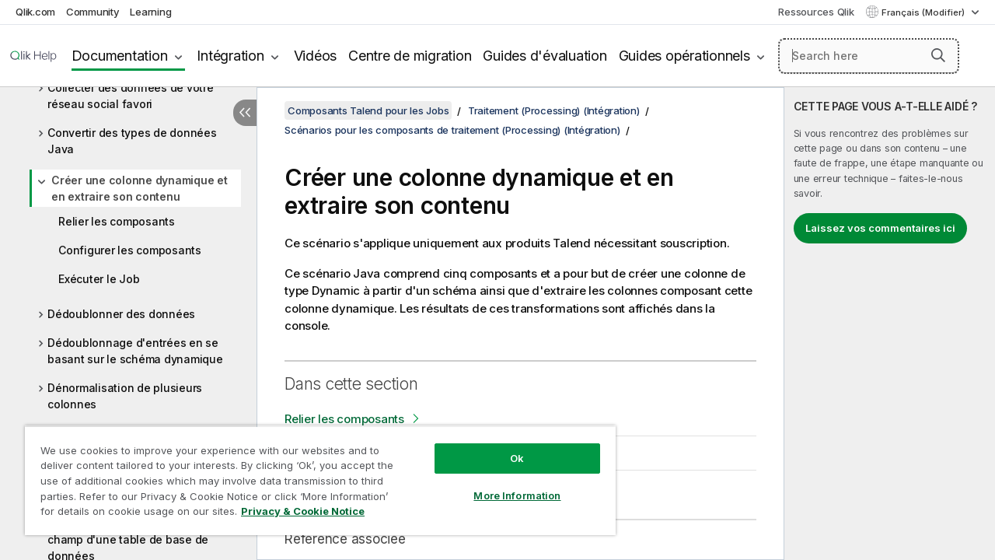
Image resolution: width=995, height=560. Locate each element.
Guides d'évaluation (544, 55)
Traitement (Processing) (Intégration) (554, 110)
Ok (505, 446)
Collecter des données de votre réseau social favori (130, 95)
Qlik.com (35, 11)
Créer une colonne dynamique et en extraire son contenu (139, 188)
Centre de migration (409, 55)
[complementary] (889, 323)
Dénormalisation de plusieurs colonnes (124, 396)
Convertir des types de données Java (132, 141)
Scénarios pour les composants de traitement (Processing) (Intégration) (452, 130)
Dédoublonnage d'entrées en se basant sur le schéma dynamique (135, 351)
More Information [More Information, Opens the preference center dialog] (505, 484)
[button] (938, 55)
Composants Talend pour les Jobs (368, 110)
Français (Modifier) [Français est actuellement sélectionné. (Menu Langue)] (924, 12)
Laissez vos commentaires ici (880, 228)
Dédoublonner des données (121, 313)
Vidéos (315, 55)
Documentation (120, 55)
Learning (150, 11)
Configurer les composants (129, 250)
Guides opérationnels (684, 55)
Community (93, 11)
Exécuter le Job (98, 278)
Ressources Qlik (816, 11)
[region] (313, 474)
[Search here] (869, 56)
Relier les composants (116, 221)
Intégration (230, 55)
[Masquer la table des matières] (245, 113)
